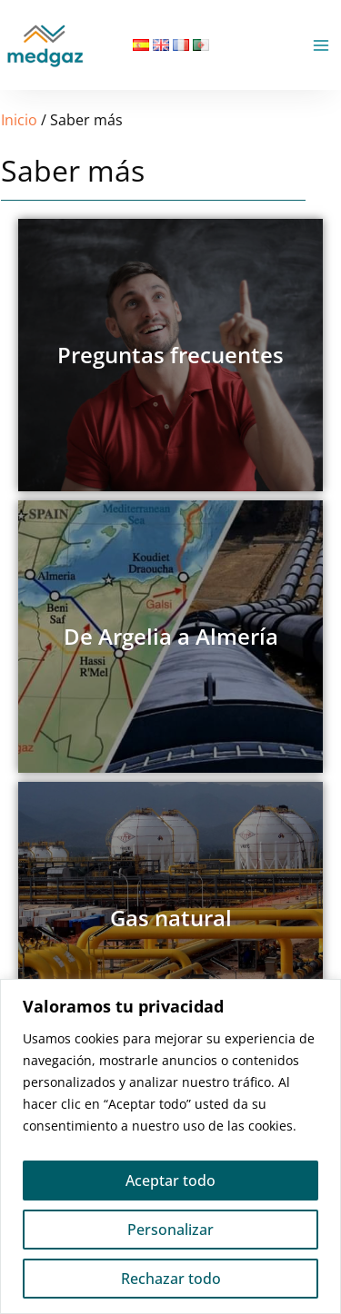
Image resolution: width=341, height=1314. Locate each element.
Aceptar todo (170, 1181)
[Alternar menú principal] (321, 45)
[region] (170, 1146)
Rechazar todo (171, 1279)
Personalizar (170, 1230)
